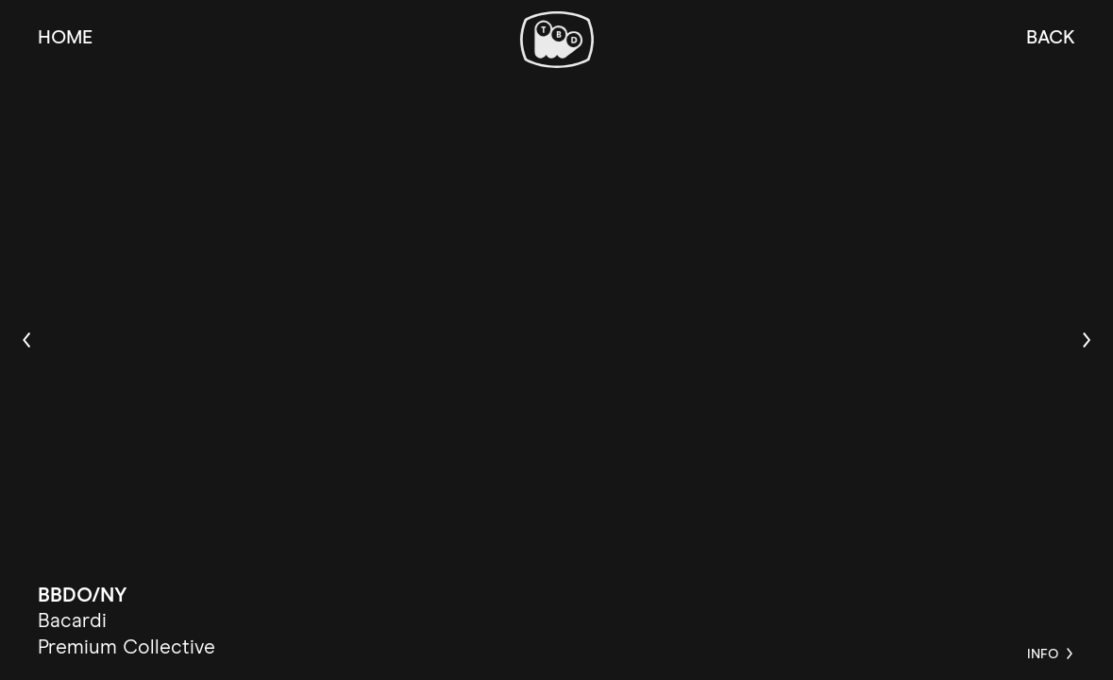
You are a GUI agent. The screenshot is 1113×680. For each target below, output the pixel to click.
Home (65, 37)
